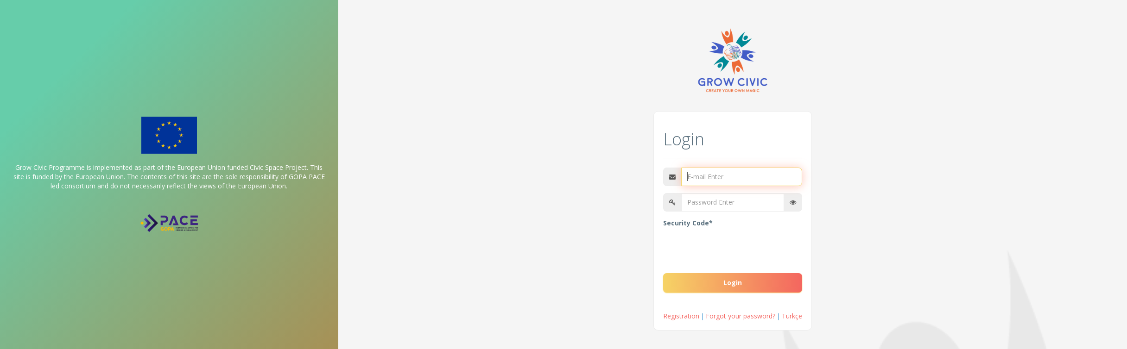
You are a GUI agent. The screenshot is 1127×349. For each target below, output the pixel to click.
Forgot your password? (740, 316)
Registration (681, 316)
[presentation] (733, 248)
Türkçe (792, 316)
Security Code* (688, 222)
